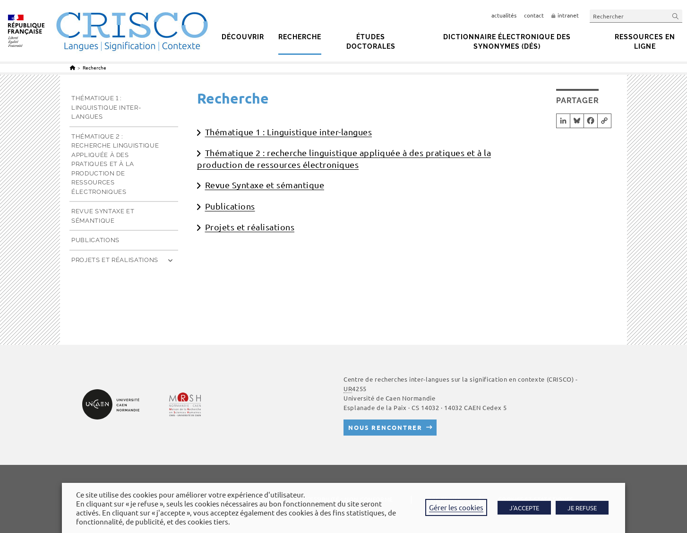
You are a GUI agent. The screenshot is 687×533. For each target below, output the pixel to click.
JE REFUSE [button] (582, 508)
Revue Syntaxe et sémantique (265, 185)
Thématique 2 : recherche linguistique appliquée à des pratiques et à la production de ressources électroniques (115, 164)
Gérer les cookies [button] (456, 507)
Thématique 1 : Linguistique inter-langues (288, 132)
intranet (568, 15)
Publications (230, 206)
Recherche (94, 67)
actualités (503, 15)
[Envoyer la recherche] (675, 15)
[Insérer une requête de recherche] (636, 15)
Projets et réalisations (250, 227)
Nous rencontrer (385, 427)
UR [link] (348, 388)
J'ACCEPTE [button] (524, 508)
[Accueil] (72, 67)
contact (534, 15)
